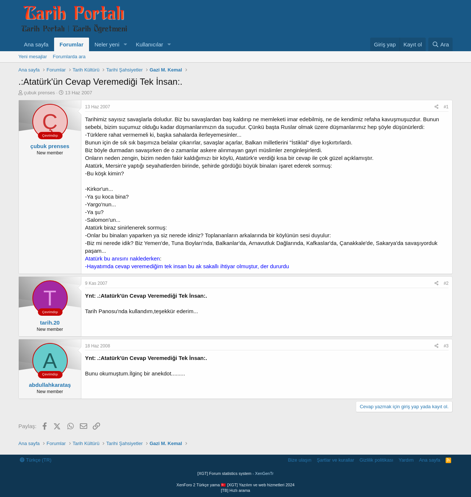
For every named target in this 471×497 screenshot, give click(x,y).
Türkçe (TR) (36, 460)
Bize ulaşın (300, 460)
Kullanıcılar (149, 44)
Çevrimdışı (50, 135)
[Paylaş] (436, 107)
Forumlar (72, 44)
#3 (446, 346)
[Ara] (440, 44)
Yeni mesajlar (32, 56)
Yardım (406, 460)
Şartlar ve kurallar (335, 460)
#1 (446, 106)
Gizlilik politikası (376, 460)
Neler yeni (107, 44)
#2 (446, 283)
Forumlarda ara (69, 56)
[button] (125, 44)
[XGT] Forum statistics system (236, 473)
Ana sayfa (36, 44)
